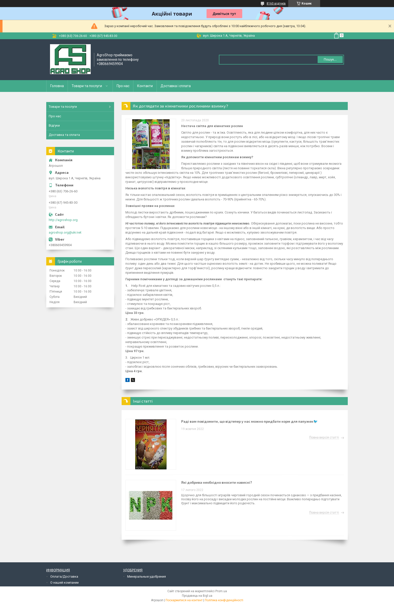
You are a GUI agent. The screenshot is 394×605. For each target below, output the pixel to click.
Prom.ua (221, 591)
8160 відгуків (276, 3)
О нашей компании (64, 582)
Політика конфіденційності (224, 600)
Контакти (145, 86)
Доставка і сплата (176, 86)
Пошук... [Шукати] (330, 59)
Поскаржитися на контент (184, 600)
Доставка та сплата (64, 135)
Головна (57, 86)
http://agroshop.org (63, 220)
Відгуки (54, 125)
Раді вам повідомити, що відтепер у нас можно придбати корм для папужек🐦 (249, 421)
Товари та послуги (87, 86)
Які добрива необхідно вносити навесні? (216, 482)
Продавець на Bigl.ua (197, 595)
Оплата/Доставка (64, 576)
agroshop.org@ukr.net (65, 232)
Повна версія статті (324, 437)
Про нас (123, 86)
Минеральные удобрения (146, 576)
